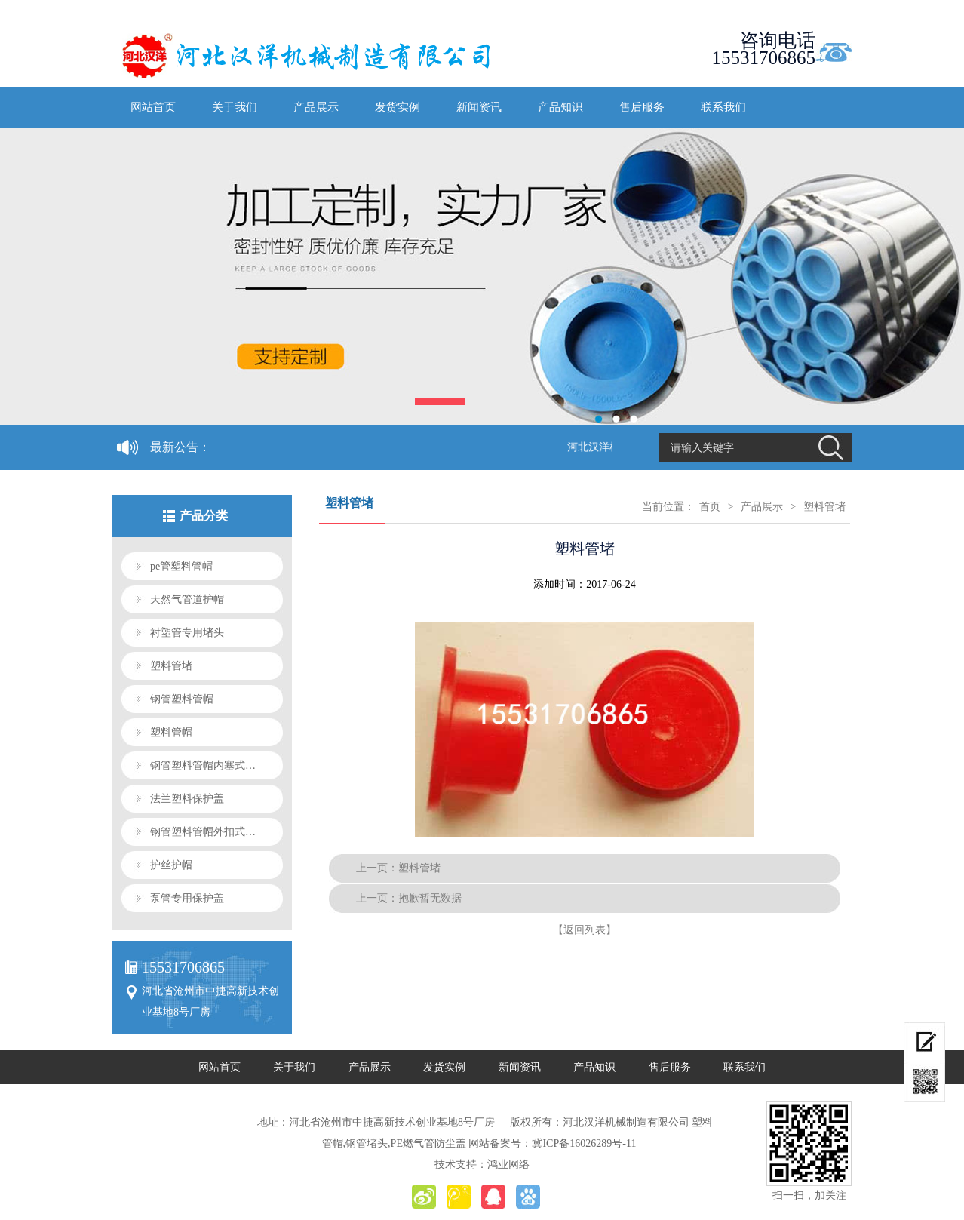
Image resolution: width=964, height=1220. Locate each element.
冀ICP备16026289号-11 (584, 1143)
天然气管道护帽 (187, 599)
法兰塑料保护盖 (187, 798)
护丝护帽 (171, 865)
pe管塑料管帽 (181, 566)
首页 (709, 506)
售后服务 (642, 107)
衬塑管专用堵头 (187, 632)
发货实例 (397, 107)
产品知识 (560, 107)
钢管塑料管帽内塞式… (203, 765)
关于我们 (234, 107)
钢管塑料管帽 (181, 699)
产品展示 (316, 107)
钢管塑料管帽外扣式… (203, 831)
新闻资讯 (479, 107)
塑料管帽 (171, 732)
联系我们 (723, 107)
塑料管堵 (171, 665)
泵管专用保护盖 (187, 898)
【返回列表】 (584, 930)
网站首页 (153, 107)
